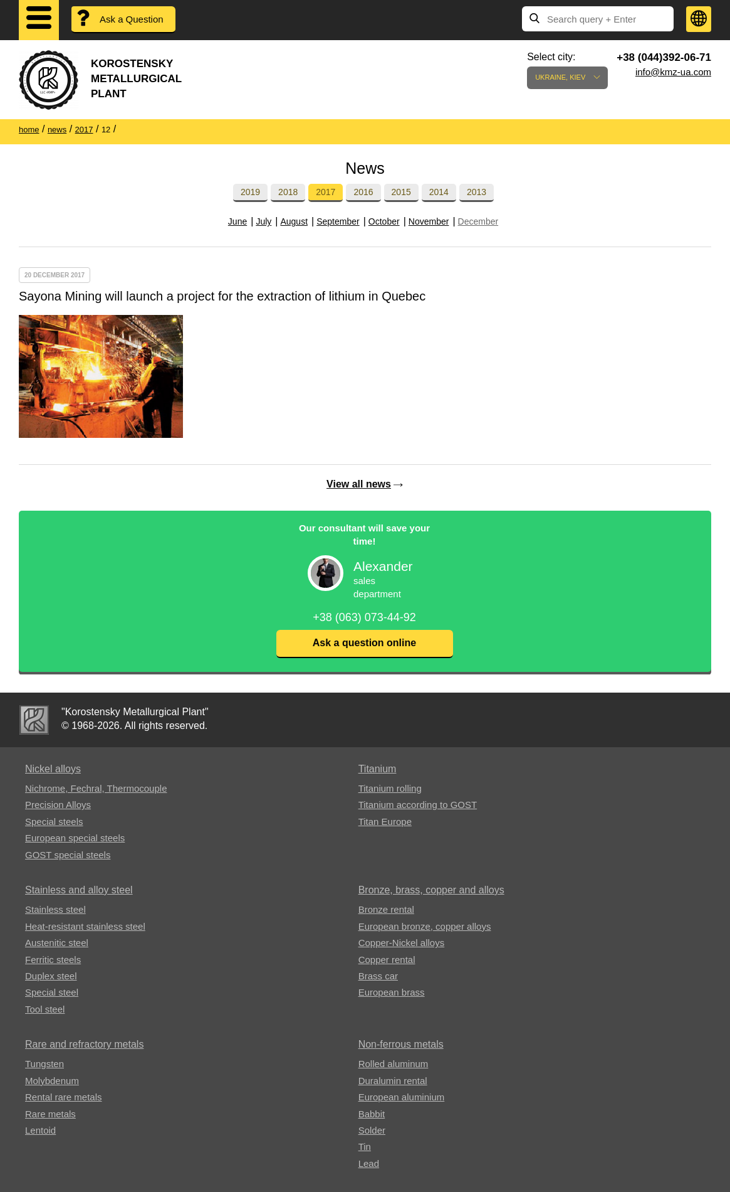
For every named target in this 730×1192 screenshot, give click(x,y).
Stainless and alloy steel (79, 890)
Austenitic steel (56, 942)
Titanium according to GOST (417, 804)
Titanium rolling (390, 788)
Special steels (54, 821)
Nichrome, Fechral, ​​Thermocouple (96, 788)
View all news (358, 484)
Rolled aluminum (393, 1063)
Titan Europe (385, 821)
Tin (364, 1146)
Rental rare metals (63, 1097)
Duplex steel (51, 976)
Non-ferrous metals (401, 1044)
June (237, 221)
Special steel (51, 992)
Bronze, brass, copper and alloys (431, 890)
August (294, 221)
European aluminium (401, 1097)
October (384, 221)
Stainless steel (55, 909)
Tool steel (45, 1009)
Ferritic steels (53, 959)
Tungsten (44, 1063)
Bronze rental (386, 909)
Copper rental (386, 959)
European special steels (75, 838)
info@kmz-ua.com (673, 72)
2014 (439, 192)
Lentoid (40, 1130)
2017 (325, 192)
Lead (368, 1163)
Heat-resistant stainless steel (85, 926)
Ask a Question (132, 19)
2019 (250, 192)
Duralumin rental (392, 1080)
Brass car (378, 976)
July (263, 221)
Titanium (377, 769)
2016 (363, 192)
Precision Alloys (58, 804)
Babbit (371, 1114)
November (429, 221)
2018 (288, 192)
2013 (476, 192)
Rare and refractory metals (84, 1044)
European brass (391, 992)
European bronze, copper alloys (424, 926)
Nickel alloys (53, 769)
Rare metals (50, 1114)
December (478, 221)
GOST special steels (67, 854)
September (337, 221)
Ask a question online (364, 642)
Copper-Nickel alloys (401, 942)
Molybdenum (52, 1080)
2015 (401, 192)
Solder (371, 1130)
